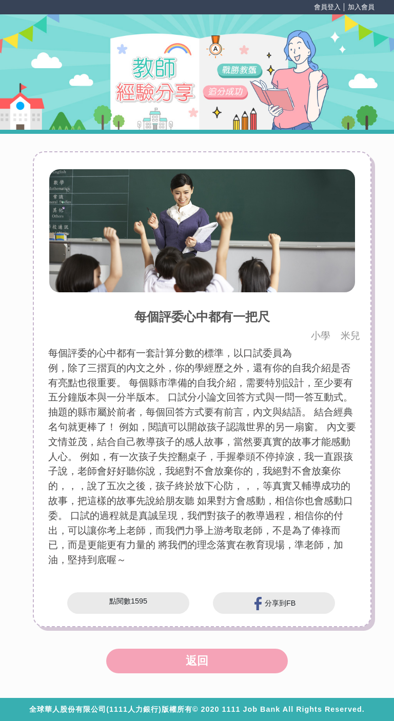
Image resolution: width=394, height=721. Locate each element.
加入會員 (361, 7)
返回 (197, 660)
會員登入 (327, 7)
